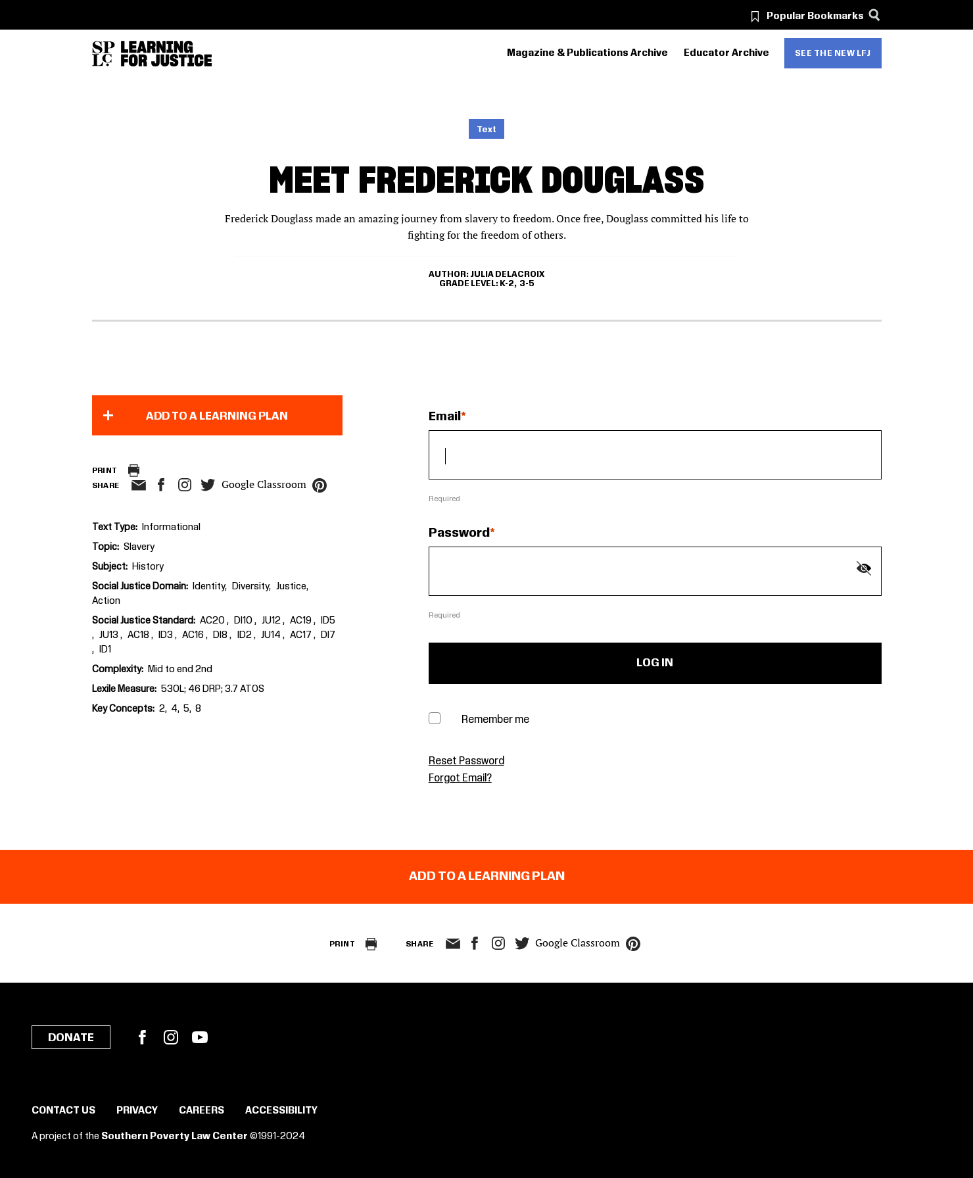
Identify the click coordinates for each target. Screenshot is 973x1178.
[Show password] (864, 568)
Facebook (142, 1037)
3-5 (526, 283)
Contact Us (63, 1111)
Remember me (495, 720)
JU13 (109, 635)
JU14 (272, 635)
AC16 (194, 635)
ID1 (105, 649)
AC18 (139, 635)
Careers (201, 1111)
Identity (209, 586)
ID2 (245, 635)
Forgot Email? (460, 778)
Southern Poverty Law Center (174, 1136)
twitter (208, 485)
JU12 (272, 621)
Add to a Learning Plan (217, 416)
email (139, 485)
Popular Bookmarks (815, 16)
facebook (161, 484)
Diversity (250, 586)
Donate (71, 1038)
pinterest (319, 485)
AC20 (213, 621)
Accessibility (281, 1111)
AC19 (302, 621)
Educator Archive (726, 53)
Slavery (139, 547)
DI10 (244, 621)
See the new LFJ (833, 53)
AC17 (302, 635)
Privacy (137, 1111)
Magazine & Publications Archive (587, 53)
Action (106, 601)
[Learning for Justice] (166, 53)
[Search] (875, 15)
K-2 (507, 283)
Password (459, 533)
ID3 (166, 635)
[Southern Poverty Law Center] (103, 53)
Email (445, 417)
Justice (291, 586)
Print (105, 470)
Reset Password (466, 761)
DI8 (221, 635)
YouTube (200, 1037)
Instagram (184, 484)
